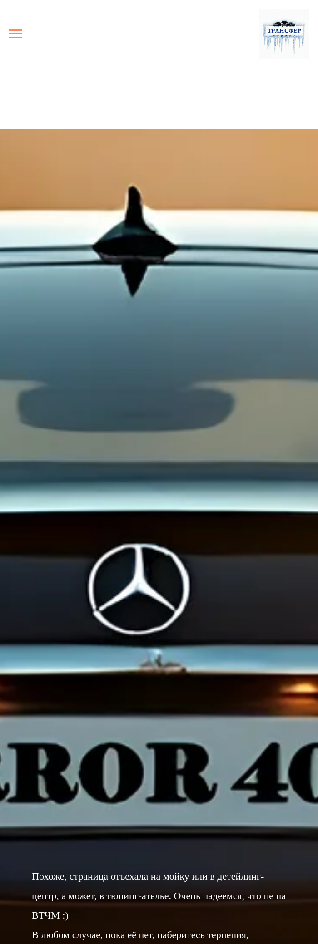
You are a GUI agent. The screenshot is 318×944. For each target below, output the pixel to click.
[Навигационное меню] (15, 34)
